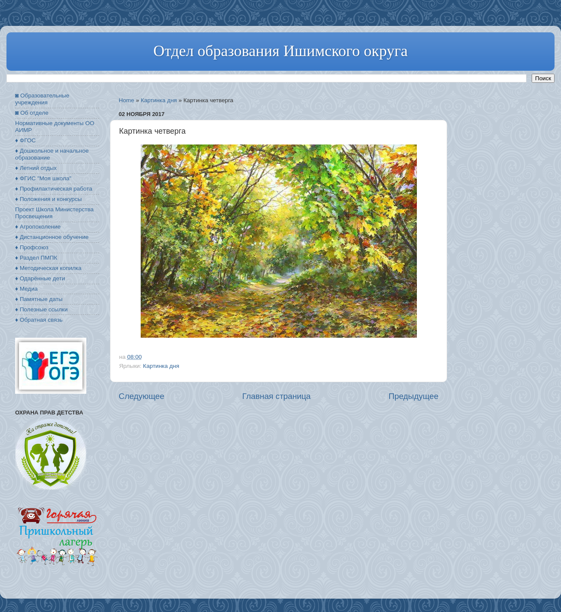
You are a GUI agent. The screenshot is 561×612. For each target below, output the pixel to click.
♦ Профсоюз (31, 247)
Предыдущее (413, 396)
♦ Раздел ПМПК (36, 257)
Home (126, 100)
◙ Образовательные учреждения (42, 99)
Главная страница (276, 396)
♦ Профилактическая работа (53, 188)
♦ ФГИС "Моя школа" (43, 178)
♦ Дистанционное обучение (51, 237)
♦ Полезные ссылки (41, 309)
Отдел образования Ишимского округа (280, 51)
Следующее (141, 396)
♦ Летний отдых (36, 168)
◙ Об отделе (31, 113)
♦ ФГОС (25, 140)
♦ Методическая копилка (48, 268)
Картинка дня (159, 100)
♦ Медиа (26, 289)
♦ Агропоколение (38, 226)
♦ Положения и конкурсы (48, 199)
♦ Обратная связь (39, 320)
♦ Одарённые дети (40, 278)
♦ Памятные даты (39, 299)
